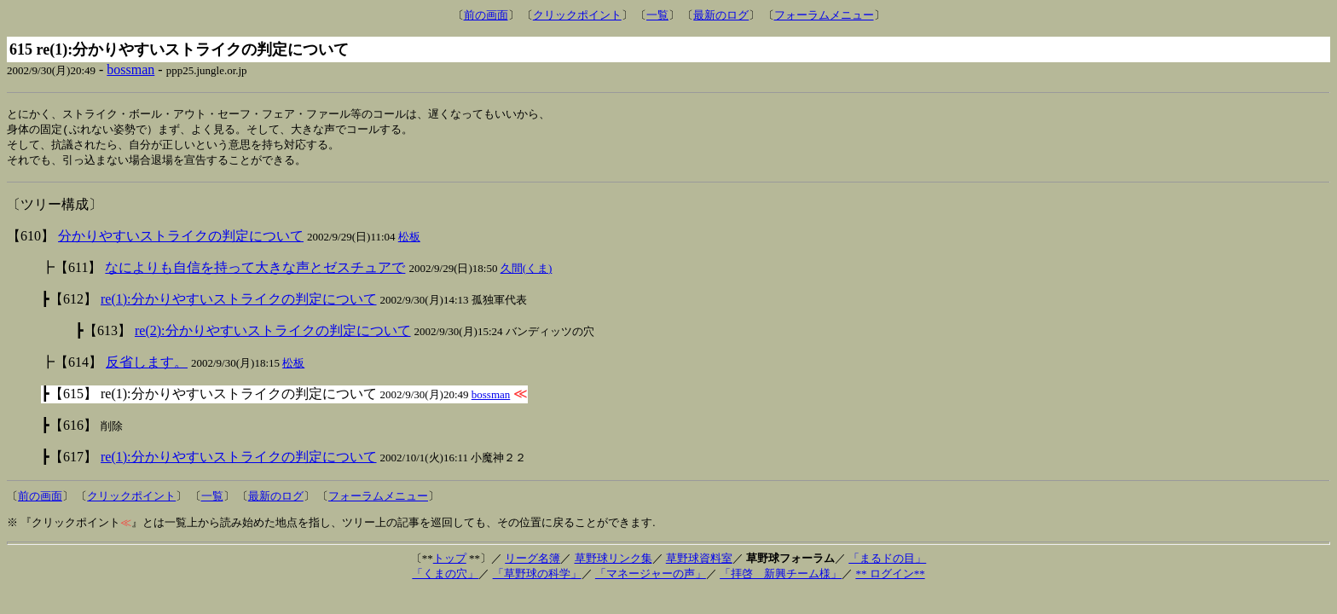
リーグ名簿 (532, 561)
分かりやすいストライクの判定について (181, 239)
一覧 (657, 15)
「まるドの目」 (887, 561)
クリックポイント (577, 15)
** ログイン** (889, 577)
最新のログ (721, 15)
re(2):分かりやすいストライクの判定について (273, 334)
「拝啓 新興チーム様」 (781, 577)
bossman (130, 69)
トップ (449, 561)
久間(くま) (527, 271)
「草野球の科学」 (537, 577)
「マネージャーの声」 (650, 577)
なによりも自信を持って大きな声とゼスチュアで (255, 271)
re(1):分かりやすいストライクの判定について (239, 302)
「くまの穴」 (445, 577)
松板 (409, 240)
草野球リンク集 (613, 561)
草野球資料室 (699, 561)
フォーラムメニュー (824, 15)
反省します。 (147, 365)
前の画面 (486, 15)
